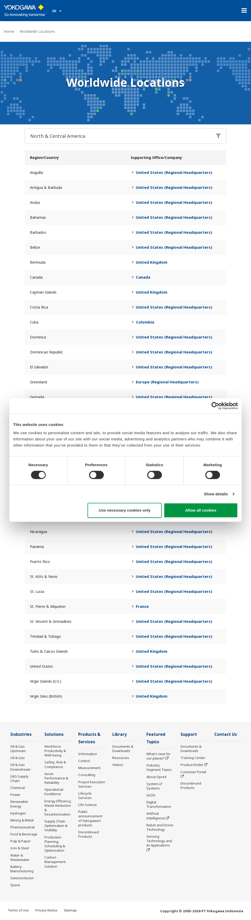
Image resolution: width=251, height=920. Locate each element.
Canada (143, 277)
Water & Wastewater (19, 857)
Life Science (87, 804)
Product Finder (192, 764)
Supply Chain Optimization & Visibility (55, 825)
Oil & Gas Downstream (20, 766)
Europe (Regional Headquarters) (167, 381)
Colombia (145, 322)
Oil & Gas (17, 757)
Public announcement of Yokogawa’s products (90, 818)
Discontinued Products (88, 834)
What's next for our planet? (158, 756)
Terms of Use (18, 910)
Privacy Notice (46, 910)
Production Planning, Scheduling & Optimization (54, 844)
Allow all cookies (200, 510)
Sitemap (70, 910)
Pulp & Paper (20, 841)
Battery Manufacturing (22, 868)
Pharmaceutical (22, 827)
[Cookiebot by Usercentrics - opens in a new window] (215, 406)
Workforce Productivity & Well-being (55, 750)
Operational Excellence (53, 791)
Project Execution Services (91, 784)
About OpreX (156, 776)
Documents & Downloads (122, 748)
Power (15, 794)
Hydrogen (18, 813)
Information (87, 754)
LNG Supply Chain (19, 778)
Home (9, 31)
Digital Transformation (158, 804)
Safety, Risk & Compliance (55, 764)
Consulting (86, 774)
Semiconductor (22, 878)
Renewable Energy (19, 803)
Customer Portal (193, 772)
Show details (216, 494)
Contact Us (225, 734)
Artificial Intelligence (155, 815)
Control (84, 760)
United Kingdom (151, 262)
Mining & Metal (22, 820)
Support (189, 734)
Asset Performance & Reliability (56, 778)
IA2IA (150, 795)
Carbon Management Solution (55, 861)
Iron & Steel (19, 848)
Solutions (54, 734)
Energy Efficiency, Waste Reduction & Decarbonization (58, 808)
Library (119, 734)
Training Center (193, 757)
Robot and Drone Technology (159, 827)
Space (15, 885)
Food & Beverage (23, 834)
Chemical (17, 787)
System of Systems (154, 785)
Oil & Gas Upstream (18, 748)
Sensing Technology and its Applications (159, 841)
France (142, 606)
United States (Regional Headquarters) (174, 172)
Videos (117, 764)
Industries (21, 734)
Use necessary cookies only (125, 510)
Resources (120, 757)
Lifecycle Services (85, 795)
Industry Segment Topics (159, 767)
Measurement (89, 767)
